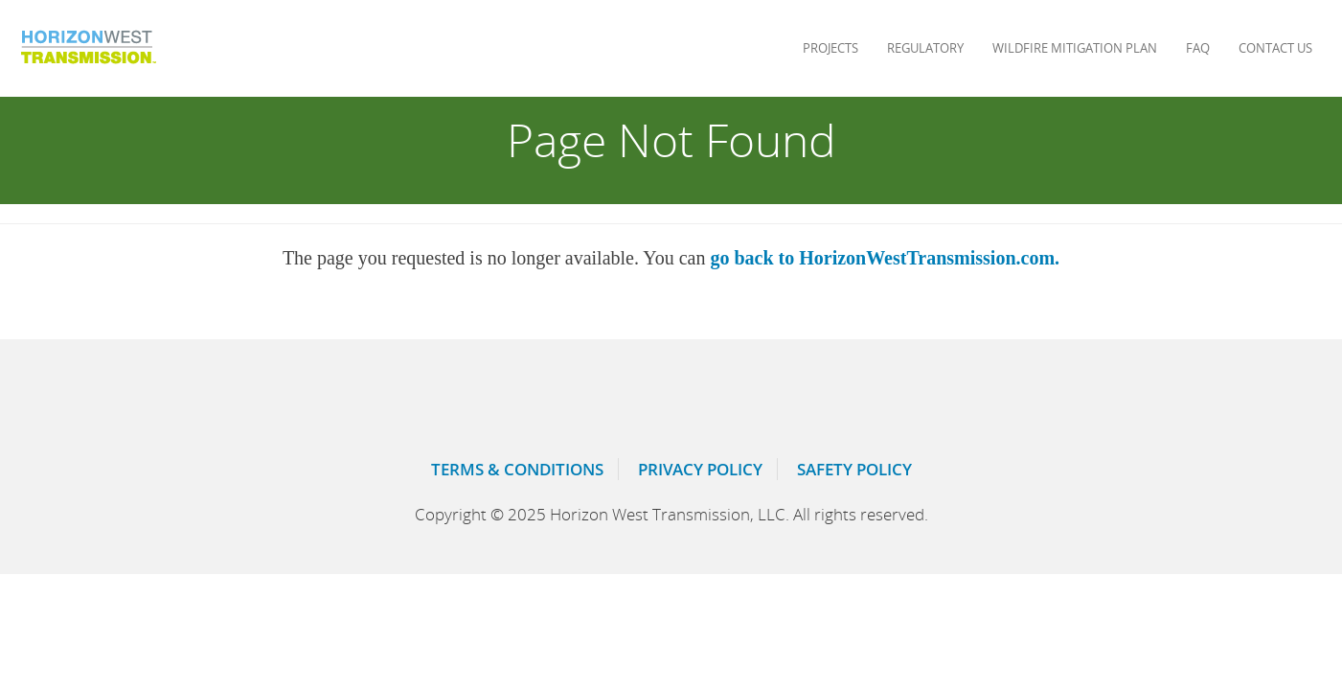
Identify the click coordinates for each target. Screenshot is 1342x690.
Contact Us (1275, 48)
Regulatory (925, 48)
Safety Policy (854, 469)
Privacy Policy (700, 469)
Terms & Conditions (517, 469)
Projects (830, 48)
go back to (884, 257)
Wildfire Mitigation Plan (1074, 48)
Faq (1198, 48)
